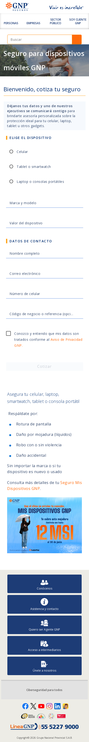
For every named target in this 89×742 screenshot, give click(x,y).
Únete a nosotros (44, 666)
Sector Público (55, 21)
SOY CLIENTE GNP (77, 21)
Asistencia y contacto (44, 604)
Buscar (77, 39)
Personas (11, 23)
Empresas (33, 23)
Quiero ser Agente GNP (44, 624)
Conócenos (44, 583)
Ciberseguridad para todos (44, 690)
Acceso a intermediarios (44, 645)
